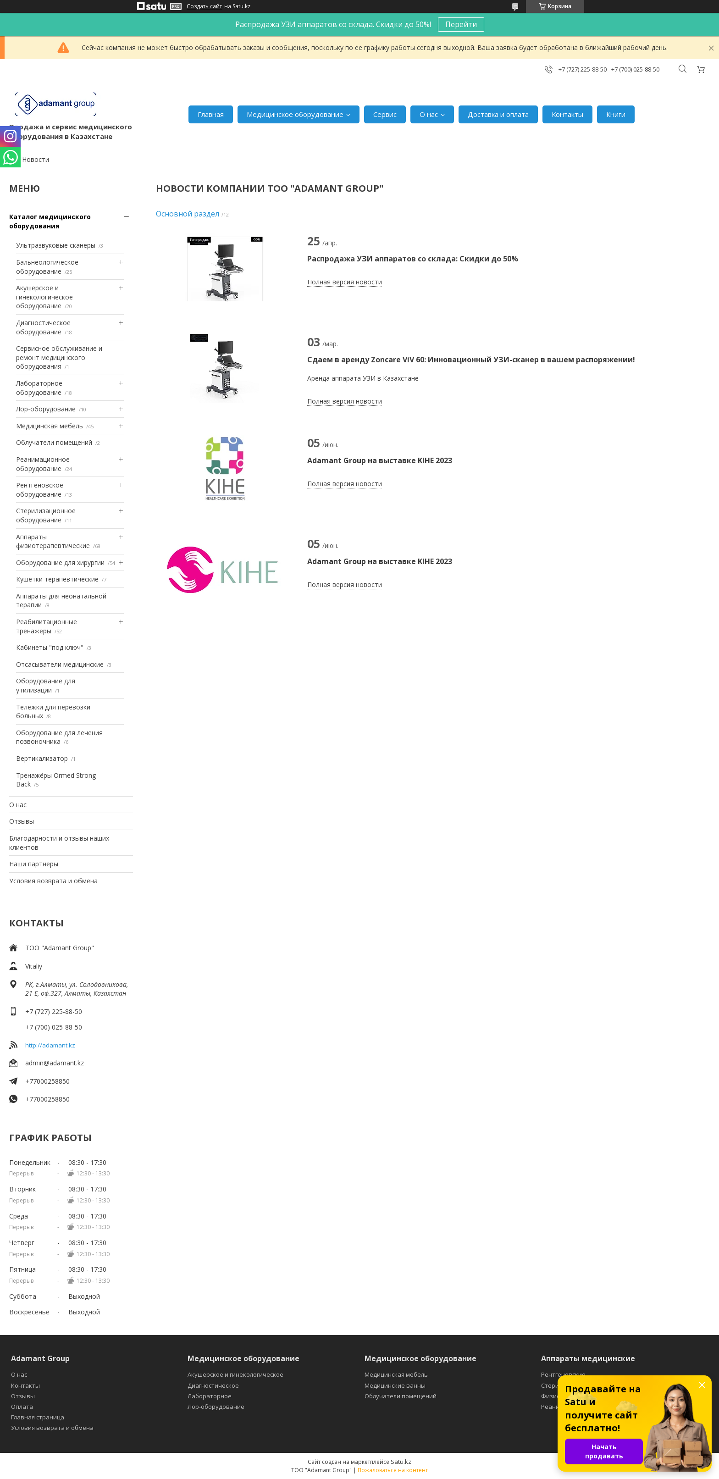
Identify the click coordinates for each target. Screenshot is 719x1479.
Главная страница (37, 1417)
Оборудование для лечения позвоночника (59, 737)
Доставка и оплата (498, 114)
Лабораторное (210, 1396)
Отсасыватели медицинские (60, 664)
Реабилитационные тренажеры (46, 626)
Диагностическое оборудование (43, 327)
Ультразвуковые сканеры (55, 245)
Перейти (461, 24)
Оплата (22, 1406)
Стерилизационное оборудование (46, 515)
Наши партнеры (33, 863)
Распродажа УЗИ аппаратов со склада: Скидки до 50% (412, 259)
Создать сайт (204, 6)
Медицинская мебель (49, 425)
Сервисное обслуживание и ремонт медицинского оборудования (59, 357)
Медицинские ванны (395, 1385)
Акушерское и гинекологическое (235, 1374)
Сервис (385, 114)
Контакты (567, 114)
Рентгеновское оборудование (39, 490)
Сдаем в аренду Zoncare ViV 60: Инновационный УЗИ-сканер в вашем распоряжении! (471, 360)
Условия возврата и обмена (53, 880)
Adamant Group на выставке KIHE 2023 (379, 460)
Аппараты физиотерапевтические (53, 541)
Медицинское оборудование (295, 114)
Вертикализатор (42, 758)
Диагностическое (213, 1385)
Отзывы (21, 821)
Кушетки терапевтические (57, 579)
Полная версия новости (344, 281)
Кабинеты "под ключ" (49, 647)
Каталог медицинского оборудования (50, 221)
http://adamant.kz (50, 1045)
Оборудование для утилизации (45, 685)
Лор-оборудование (46, 408)
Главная (211, 114)
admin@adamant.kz (54, 1062)
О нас (429, 114)
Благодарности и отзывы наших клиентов (59, 843)
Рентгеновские (563, 1374)
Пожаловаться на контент (393, 1470)
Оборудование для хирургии (60, 562)
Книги (615, 114)
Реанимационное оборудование (43, 464)
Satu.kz (401, 1461)
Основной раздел (187, 214)
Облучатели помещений (54, 442)
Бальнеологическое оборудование (47, 267)
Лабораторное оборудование (39, 388)
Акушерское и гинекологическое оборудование (44, 296)
